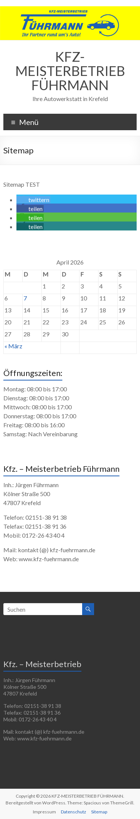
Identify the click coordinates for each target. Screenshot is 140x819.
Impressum (44, 812)
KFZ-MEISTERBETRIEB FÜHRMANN (70, 70)
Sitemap (99, 812)
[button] (33, 199)
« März (13, 345)
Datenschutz (73, 812)
